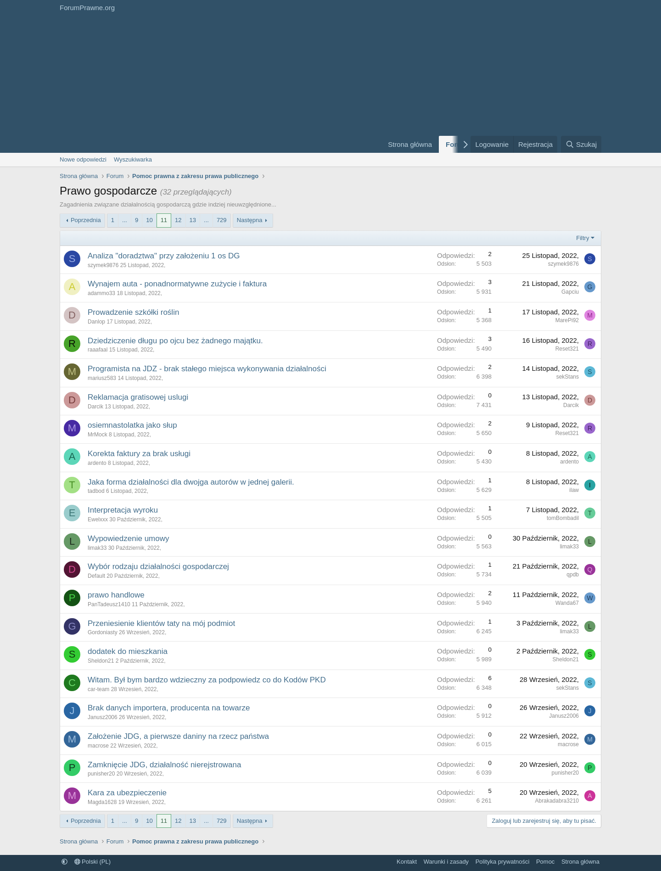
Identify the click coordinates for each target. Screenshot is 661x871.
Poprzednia (86, 220)
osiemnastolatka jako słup (132, 425)
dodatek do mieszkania (128, 651)
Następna (250, 220)
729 (222, 220)
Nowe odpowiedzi (83, 159)
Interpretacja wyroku (123, 510)
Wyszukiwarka (133, 159)
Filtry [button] (582, 237)
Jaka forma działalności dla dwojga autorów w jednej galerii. (191, 482)
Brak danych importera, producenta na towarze (169, 708)
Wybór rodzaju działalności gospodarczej (158, 566)
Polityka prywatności (503, 861)
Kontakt (407, 861)
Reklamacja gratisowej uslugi (138, 397)
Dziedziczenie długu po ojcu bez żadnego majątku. (175, 340)
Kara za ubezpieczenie (127, 792)
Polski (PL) (92, 861)
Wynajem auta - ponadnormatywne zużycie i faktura (177, 283)
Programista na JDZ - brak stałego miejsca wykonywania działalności (207, 368)
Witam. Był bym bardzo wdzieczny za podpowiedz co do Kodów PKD (207, 680)
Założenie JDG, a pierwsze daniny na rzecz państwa (178, 736)
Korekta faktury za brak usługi (139, 453)
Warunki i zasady (446, 861)
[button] (64, 861)
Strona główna (410, 144)
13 (193, 220)
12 (178, 220)
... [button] (124, 220)
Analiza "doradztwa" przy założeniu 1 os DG (164, 255)
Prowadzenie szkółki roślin (133, 312)
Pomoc (545, 861)
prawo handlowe (116, 595)
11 (164, 220)
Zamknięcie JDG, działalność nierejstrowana (164, 764)
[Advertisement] (215, 84)
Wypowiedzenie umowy (128, 538)
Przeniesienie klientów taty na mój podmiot (161, 623)
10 (149, 220)
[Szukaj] (581, 144)
